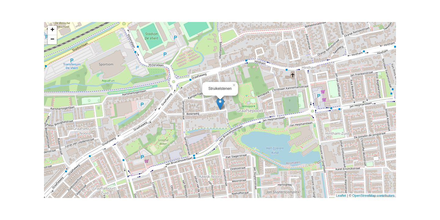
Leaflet (341, 195)
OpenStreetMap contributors (373, 195)
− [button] (52, 39)
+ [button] (52, 30)
